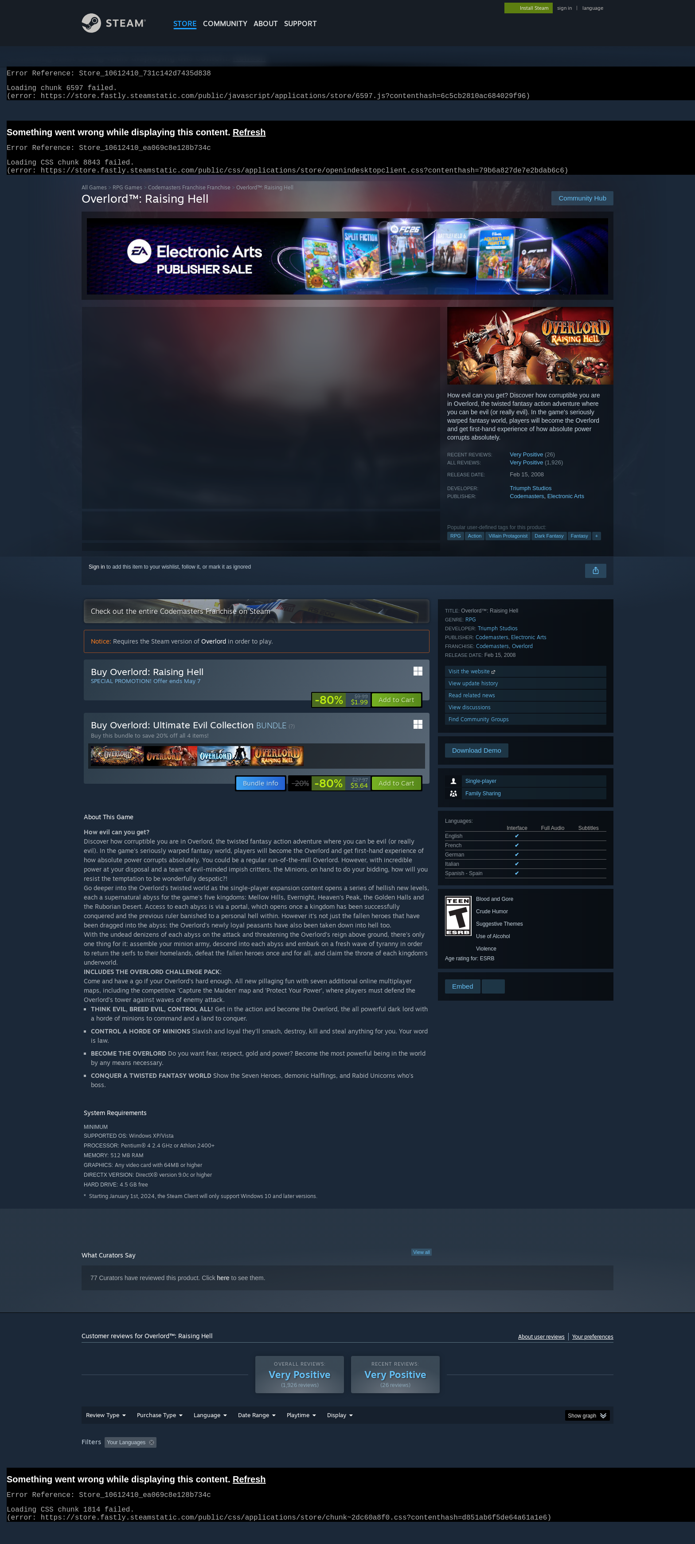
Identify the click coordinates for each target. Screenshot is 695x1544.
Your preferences (592, 1347)
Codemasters (527, 506)
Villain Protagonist (507, 546)
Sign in (97, 577)
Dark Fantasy (549, 546)
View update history (473, 930)
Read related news (472, 942)
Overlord (522, 892)
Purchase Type (156, 1425)
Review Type (102, 1425)
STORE (185, 23)
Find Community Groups (479, 966)
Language (207, 1425)
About (266, 23)
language (592, 8)
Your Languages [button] (126, 1453)
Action (475, 546)
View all (421, 1262)
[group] (347, 1454)
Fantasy (579, 546)
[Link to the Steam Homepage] (121, 30)
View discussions (470, 954)
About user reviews (541, 1347)
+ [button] (596, 546)
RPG (455, 546)
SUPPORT (300, 23)
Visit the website (473, 918)
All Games (94, 198)
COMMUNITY (225, 23)
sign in (564, 8)
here (223, 1288)
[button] (396, 710)
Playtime (298, 1425)
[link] (341, 710)
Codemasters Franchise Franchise (189, 198)
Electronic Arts (565, 506)
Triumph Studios (530, 498)
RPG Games (127, 198)
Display (336, 1425)
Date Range (253, 1425)
